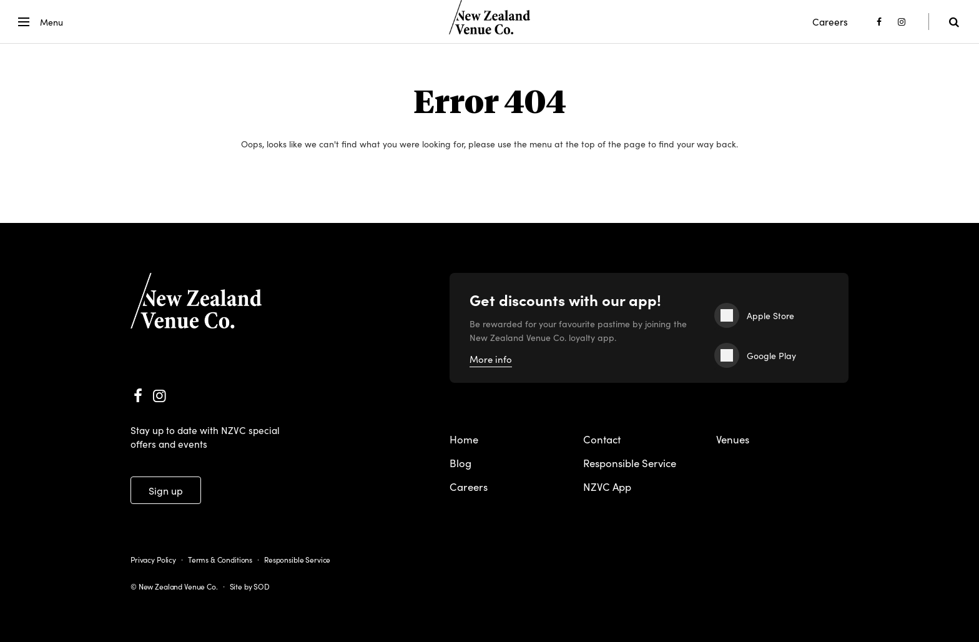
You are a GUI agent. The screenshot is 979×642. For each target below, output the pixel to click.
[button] (38, 21)
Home (464, 439)
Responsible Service (629, 462)
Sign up (166, 490)
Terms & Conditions (220, 559)
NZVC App (607, 486)
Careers (830, 21)
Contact (602, 439)
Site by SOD (250, 586)
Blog (460, 462)
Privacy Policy (153, 559)
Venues (732, 439)
